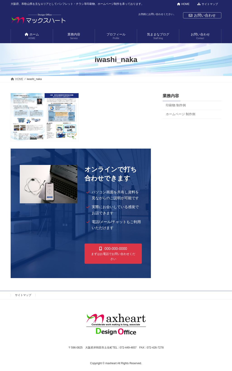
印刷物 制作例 (176, 105)
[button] (113, 254)
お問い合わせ (202, 15)
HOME (183, 4)
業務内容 (171, 96)
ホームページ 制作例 (180, 114)
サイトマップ (207, 4)
